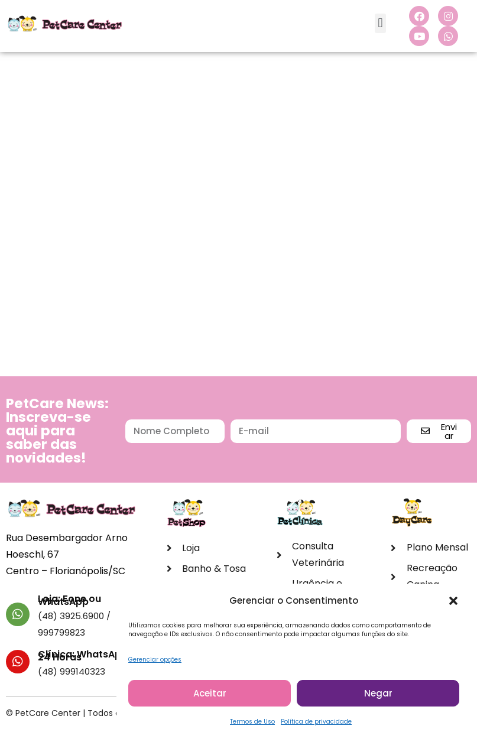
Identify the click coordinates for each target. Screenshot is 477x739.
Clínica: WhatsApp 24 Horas (83, 655)
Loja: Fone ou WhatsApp (69, 600)
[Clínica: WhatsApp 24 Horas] (18, 661)
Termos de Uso (252, 725)
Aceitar (209, 697)
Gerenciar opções (154, 663)
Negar (378, 697)
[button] (453, 604)
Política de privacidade (316, 725)
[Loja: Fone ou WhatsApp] (18, 614)
